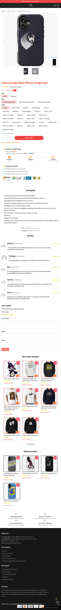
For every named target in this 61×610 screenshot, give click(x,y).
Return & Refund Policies (9, 574)
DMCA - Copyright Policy (9, 558)
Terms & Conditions (7, 553)
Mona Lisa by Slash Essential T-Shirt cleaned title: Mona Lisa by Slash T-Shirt (12, 408)
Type (2, 93)
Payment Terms (6, 572)
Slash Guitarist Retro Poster (11, 379)
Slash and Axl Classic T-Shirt (30, 406)
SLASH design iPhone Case (30, 473)
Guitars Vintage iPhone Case (49, 473)
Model (3, 105)
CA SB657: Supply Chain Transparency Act (14, 561)
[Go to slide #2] (35, 71)
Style (2, 99)
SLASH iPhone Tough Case (11, 501)
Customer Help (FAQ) (8, 579)
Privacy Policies (6, 556)
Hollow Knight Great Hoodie (30, 435)
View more (30, 444)
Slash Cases (11, 11)
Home (3, 11)
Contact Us (5, 577)
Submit (5, 349)
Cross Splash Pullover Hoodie (12, 435)
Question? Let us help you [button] (52, 607)
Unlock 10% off (57, 602)
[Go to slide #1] (25, 71)
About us (4, 551)
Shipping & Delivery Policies (9, 569)
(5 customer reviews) (15, 87)
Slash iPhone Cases (23, 11)
